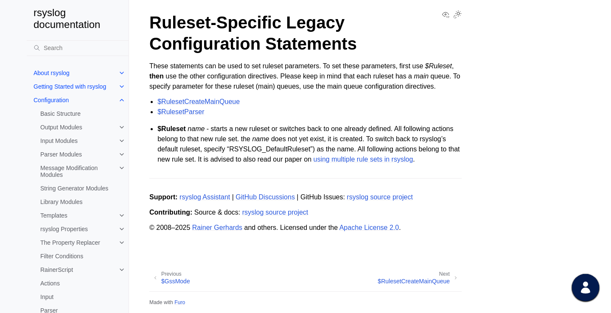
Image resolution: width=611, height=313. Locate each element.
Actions (50, 283)
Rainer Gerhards (217, 227)
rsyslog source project (380, 197)
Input (46, 296)
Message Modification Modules (69, 171)
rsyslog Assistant (204, 197)
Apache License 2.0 (369, 227)
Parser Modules (61, 154)
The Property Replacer (70, 242)
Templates (53, 215)
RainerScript (56, 269)
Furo (179, 302)
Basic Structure (60, 113)
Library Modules (61, 201)
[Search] (78, 48)
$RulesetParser (180, 111)
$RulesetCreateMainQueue (198, 101)
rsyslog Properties (64, 229)
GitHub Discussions (265, 197)
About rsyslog (52, 73)
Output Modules (61, 127)
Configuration (51, 100)
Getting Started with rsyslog (70, 86)
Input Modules (59, 140)
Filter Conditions (61, 256)
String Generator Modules (74, 188)
